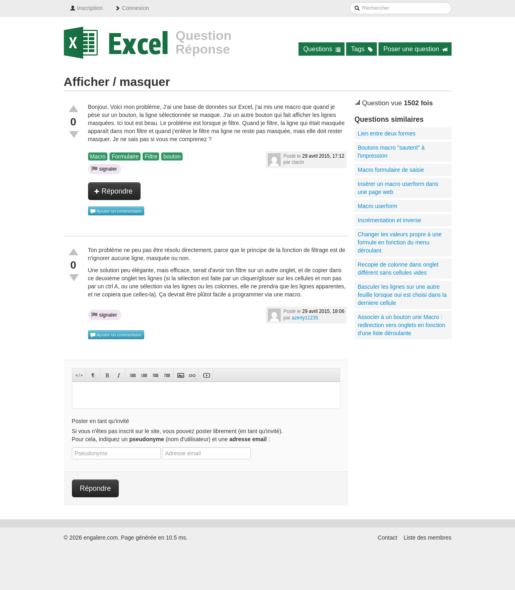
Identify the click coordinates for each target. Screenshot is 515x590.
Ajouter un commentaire (116, 211)
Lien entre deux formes (387, 133)
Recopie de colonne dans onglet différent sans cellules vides (398, 268)
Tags (362, 49)
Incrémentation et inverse (389, 220)
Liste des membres (427, 537)
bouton (172, 156)
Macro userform (377, 206)
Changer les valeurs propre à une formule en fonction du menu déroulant (400, 242)
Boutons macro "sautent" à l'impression (391, 151)
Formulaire (125, 156)
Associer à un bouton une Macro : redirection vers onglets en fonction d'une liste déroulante (402, 325)
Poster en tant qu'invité (100, 421)
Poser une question (415, 49)
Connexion (132, 8)
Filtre (151, 156)
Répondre (113, 191)
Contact (387, 537)
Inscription (86, 8)
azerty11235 (305, 318)
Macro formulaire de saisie (391, 170)
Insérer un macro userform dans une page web (398, 188)
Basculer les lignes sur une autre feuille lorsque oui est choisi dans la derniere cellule (402, 295)
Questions (322, 49)
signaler (104, 168)
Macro (98, 156)
